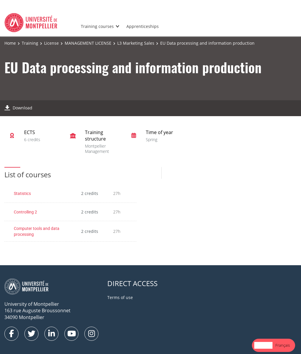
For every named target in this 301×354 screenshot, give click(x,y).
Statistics (22, 193)
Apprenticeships (142, 26)
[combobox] (263, 345)
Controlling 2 (25, 212)
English (263, 345)
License (51, 43)
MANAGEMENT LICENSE (88, 43)
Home (10, 43)
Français (282, 345)
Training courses (97, 26)
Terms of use (120, 297)
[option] (282, 345)
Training (30, 43)
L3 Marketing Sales (135, 43)
